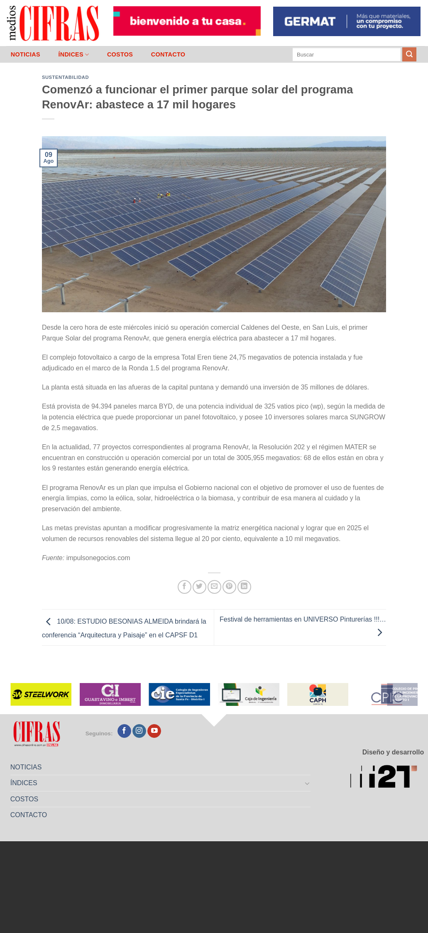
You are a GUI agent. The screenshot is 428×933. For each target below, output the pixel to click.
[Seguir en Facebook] (124, 731)
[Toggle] (307, 783)
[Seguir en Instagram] (139, 731)
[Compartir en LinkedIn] (244, 587)
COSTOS (120, 54)
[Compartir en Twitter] (199, 587)
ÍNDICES (73, 55)
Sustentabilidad (65, 77)
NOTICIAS (25, 54)
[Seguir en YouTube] (154, 731)
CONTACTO (168, 54)
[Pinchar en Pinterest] (229, 587)
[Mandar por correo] (214, 587)
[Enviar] (409, 54)
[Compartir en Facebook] (184, 587)
